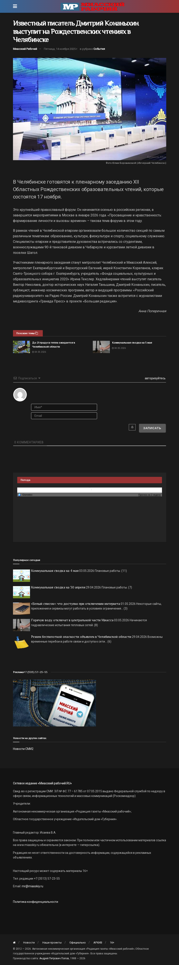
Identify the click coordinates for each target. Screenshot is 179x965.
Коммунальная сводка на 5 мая (132, 342)
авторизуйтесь (155, 378)
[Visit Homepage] (93, 6)
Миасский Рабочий (25, 48)
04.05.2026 (39, 352)
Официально (77, 942)
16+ (112, 942)
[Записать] (152, 428)
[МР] (54, 703)
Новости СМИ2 (23, 749)
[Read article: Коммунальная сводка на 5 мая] (101, 347)
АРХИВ (97, 942)
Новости (29, 942)
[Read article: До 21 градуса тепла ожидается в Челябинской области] (21, 347)
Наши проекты (52, 942)
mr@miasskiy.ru (32, 886)
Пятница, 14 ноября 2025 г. (61, 48)
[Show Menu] (15, 6)
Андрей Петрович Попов (54, 958)
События (99, 48)
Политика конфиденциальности (35, 901)
